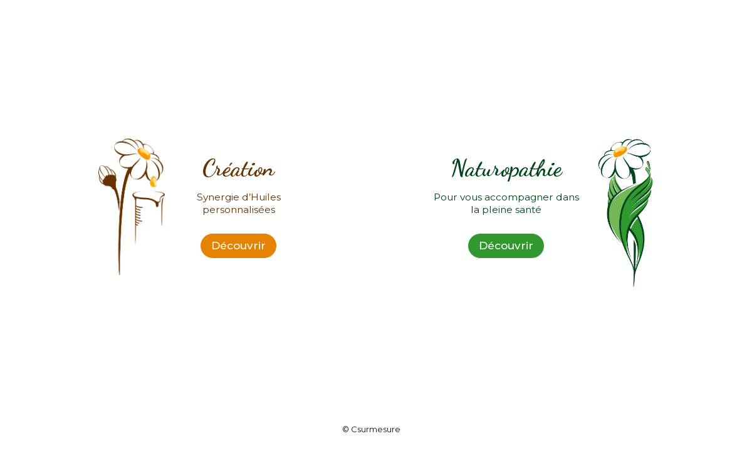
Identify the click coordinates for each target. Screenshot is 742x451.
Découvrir (238, 245)
